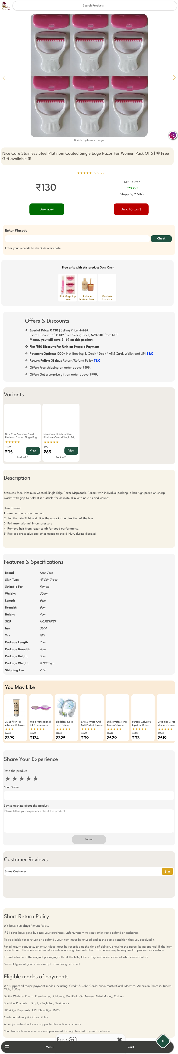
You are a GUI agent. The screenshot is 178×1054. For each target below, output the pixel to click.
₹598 (108, 733)
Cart (133, 1047)
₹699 (6, 733)
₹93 (134, 738)
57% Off (133, 188)
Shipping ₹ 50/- (133, 194)
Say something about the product (24, 805)
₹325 (59, 738)
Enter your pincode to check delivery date (31, 248)
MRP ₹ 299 (133, 182)
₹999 (159, 733)
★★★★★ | (90, 173)
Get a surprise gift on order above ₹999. (64, 374)
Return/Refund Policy (65, 360)
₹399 (8, 738)
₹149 (133, 733)
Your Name (9, 787)
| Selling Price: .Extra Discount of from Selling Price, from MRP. (74, 335)
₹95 (7, 452)
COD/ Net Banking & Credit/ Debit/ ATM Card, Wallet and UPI (91, 353)
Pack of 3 (21, 457)
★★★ (7, 729)
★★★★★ (11, 442)
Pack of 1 (59, 457)
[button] (174, 77)
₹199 (6, 447)
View (31, 450)
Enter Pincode (14, 230)
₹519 (160, 738)
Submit (89, 839)
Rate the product (13, 770)
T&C (150, 353)
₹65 (46, 452)
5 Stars (99, 173)
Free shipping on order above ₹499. (60, 367)
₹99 (44, 447)
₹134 (33, 738)
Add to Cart (132, 209)
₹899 (57, 733)
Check (163, 238)
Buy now (46, 209)
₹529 (110, 738)
